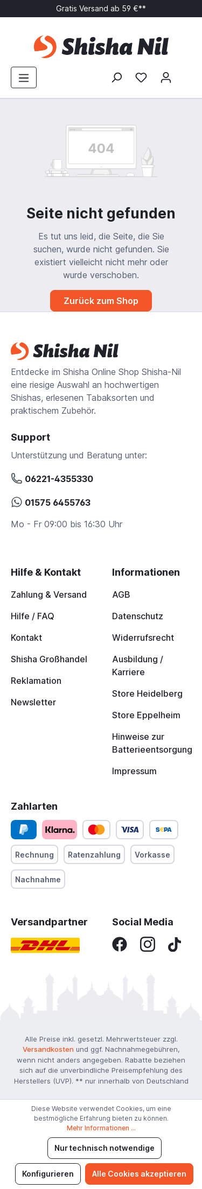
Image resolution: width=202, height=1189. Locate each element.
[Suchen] (116, 77)
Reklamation (36, 680)
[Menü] (24, 77)
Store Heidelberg (147, 693)
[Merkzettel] (141, 77)
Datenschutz (137, 616)
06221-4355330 (52, 477)
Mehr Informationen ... (101, 1128)
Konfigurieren (48, 1173)
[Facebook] (119, 943)
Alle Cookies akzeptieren (139, 1173)
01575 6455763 (50, 501)
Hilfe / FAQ (32, 616)
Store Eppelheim (146, 715)
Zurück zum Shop (101, 300)
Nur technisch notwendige (104, 1147)
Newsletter (33, 702)
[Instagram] (147, 943)
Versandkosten (48, 1049)
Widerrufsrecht (143, 637)
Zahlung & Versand (49, 594)
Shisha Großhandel (49, 659)
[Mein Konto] (166, 77)
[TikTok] (174, 943)
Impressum (134, 771)
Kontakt (26, 637)
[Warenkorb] (184, 74)
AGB (121, 594)
